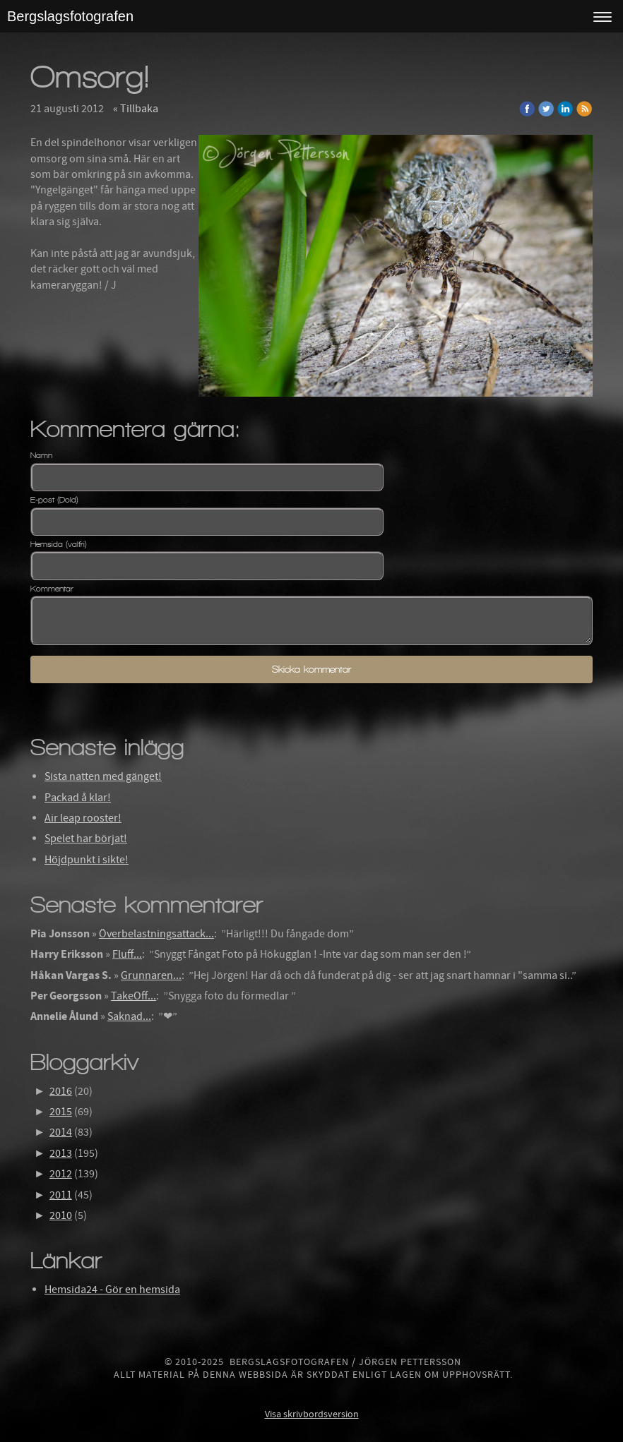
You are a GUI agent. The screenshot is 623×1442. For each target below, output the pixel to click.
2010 (60, 1215)
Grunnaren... (151, 975)
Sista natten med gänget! (103, 776)
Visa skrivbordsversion (312, 1414)
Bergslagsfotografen (70, 16)
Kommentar (51, 588)
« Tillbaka (135, 109)
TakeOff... (133, 996)
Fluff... (127, 954)
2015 (60, 1112)
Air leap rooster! (82, 818)
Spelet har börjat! (85, 838)
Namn (41, 455)
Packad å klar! (77, 798)
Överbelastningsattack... (156, 934)
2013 (60, 1153)
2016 (60, 1091)
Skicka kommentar (311, 669)
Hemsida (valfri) (58, 544)
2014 (60, 1132)
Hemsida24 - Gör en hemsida (112, 1289)
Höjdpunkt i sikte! (86, 860)
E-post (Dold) (54, 499)
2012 (60, 1174)
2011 (60, 1195)
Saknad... (129, 1016)
